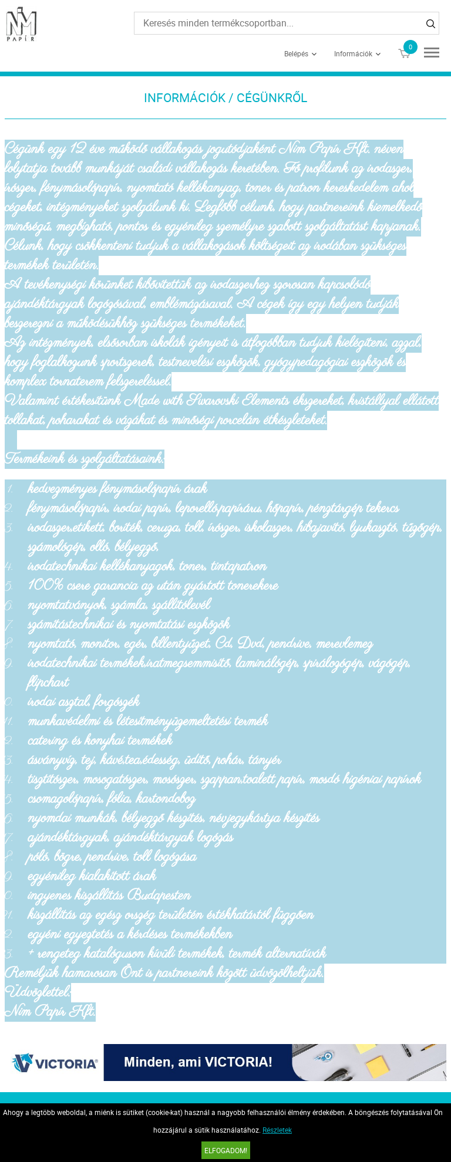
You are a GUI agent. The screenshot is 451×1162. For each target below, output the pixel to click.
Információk (353, 53)
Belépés (296, 53)
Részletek (277, 1129)
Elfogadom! (225, 1150)
